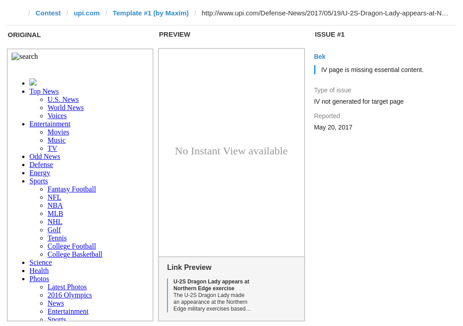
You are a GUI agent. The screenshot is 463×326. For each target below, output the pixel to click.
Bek (320, 56)
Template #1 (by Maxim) (151, 13)
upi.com (87, 13)
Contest (48, 13)
